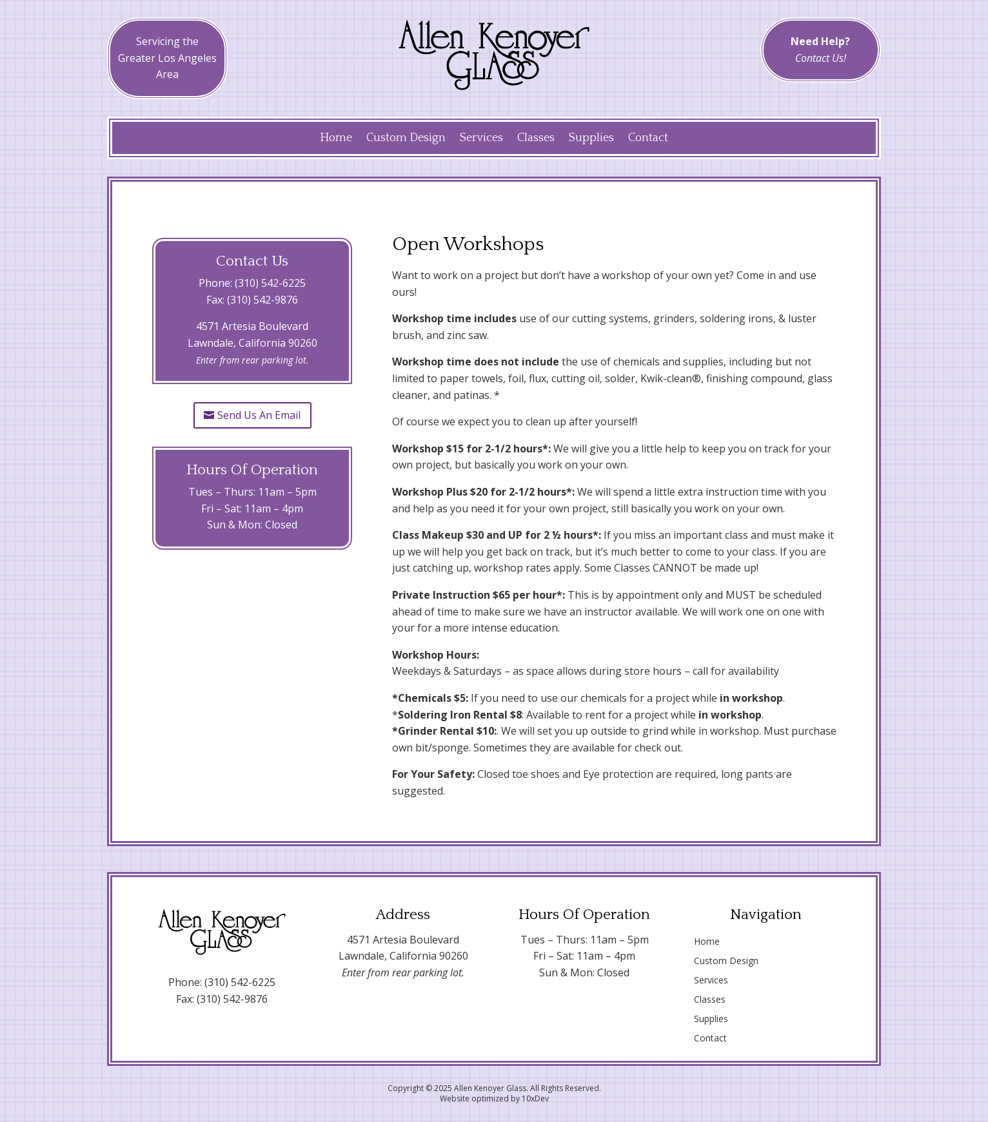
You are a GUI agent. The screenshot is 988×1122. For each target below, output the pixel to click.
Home (336, 138)
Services (481, 138)
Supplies (591, 138)
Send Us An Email (259, 415)
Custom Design (406, 138)
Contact (648, 138)
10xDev (535, 1098)
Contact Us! (820, 58)
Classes (536, 138)
